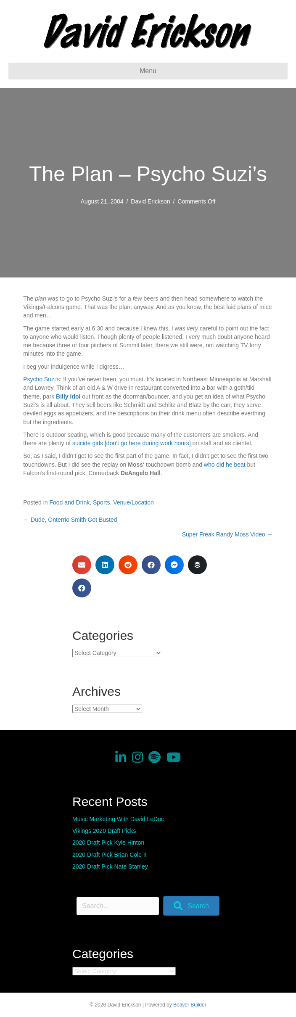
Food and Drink (69, 502)
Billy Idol (68, 396)
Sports (101, 502)
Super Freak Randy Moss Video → (227, 534)
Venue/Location (133, 502)
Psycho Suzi (39, 379)
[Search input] (118, 906)
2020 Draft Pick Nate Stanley (110, 866)
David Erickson (150, 201)
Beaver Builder (189, 1005)
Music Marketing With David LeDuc (118, 819)
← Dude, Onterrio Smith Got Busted (70, 519)
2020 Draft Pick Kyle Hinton (108, 842)
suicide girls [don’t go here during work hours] (131, 443)
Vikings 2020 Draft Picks (104, 830)
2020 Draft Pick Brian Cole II (109, 854)
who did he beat (225, 464)
